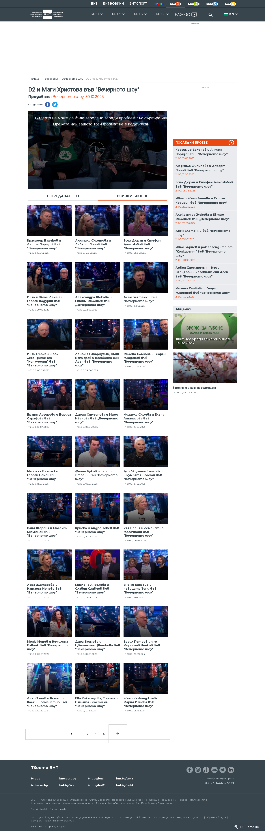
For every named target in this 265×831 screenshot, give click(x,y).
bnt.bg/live (66, 785)
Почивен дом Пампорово (156, 803)
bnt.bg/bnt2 (96, 785)
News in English (39, 809)
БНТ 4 (160, 14)
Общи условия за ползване (47, 817)
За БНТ (35, 799)
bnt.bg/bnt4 (124, 785)
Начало (34, 78)
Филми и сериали (99, 799)
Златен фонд (78, 799)
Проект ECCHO (62, 820)
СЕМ (33, 820)
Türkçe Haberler (58, 809)
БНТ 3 (138, 14)
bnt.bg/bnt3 (124, 778)
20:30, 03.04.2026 (186, 392)
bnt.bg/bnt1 (96, 778)
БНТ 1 (95, 14)
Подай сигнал (168, 799)
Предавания (51, 78)
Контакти (150, 799)
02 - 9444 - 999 (219, 783)
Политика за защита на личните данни (90, 817)
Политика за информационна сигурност (178, 817)
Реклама (195, 23)
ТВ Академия (197, 799)
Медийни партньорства (123, 803)
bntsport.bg (67, 778)
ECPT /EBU (45, 820)
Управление (134, 799)
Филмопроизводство (54, 799)
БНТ (94, 3)
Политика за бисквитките (133, 817)
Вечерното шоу (72, 78)
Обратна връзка (216, 817)
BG (231, 14)
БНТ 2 (116, 14)
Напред (182, 799)
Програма (118, 799)
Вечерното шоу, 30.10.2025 (78, 96)
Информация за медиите (78, 803)
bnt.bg (35, 778)
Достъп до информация (45, 803)
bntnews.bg (39, 785)
